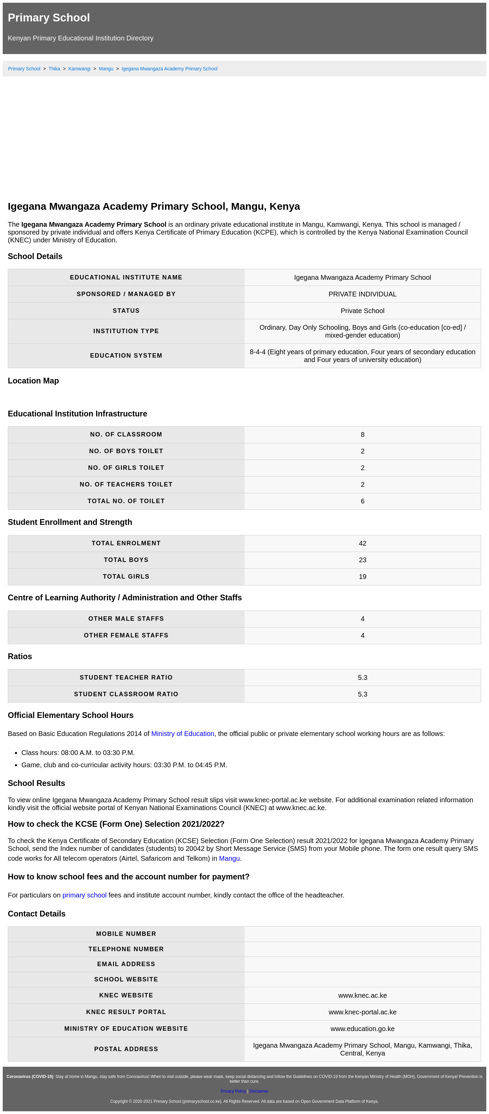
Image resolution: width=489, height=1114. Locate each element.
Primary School (49, 17)
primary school (84, 895)
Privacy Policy (233, 1091)
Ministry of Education (183, 733)
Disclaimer (258, 1091)
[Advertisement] (244, 144)
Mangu (229, 858)
